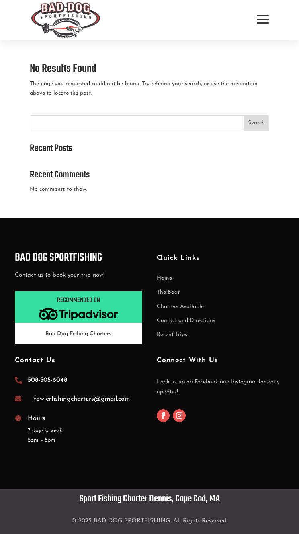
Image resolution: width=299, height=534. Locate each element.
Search (256, 123)
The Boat (168, 292)
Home (164, 278)
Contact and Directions (186, 321)
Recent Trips (172, 335)
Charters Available (180, 307)
